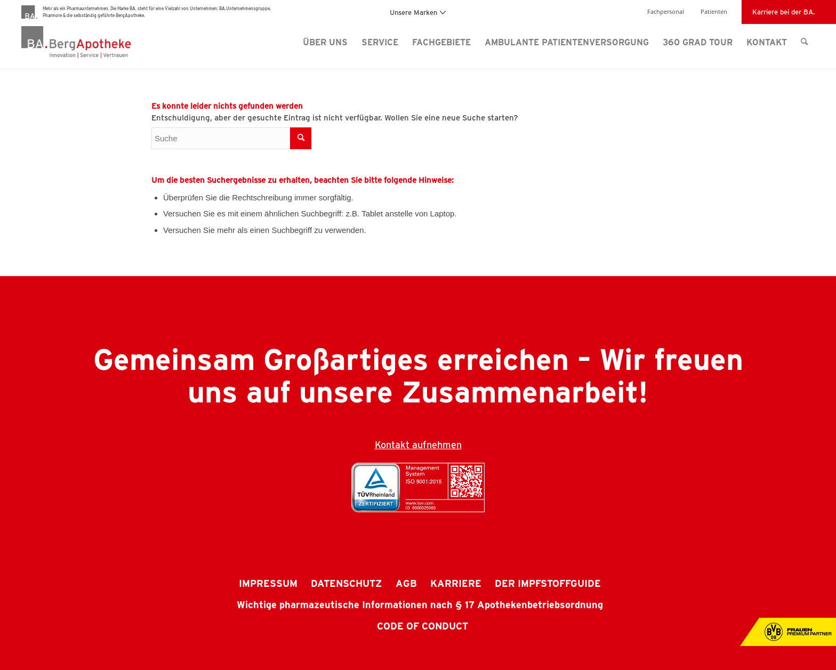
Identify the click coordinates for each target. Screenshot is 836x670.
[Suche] (804, 42)
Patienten (714, 11)
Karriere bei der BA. (783, 11)
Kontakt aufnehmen (418, 444)
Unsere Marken (418, 12)
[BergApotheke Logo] (97, 42)
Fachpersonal (665, 11)
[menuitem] (325, 42)
